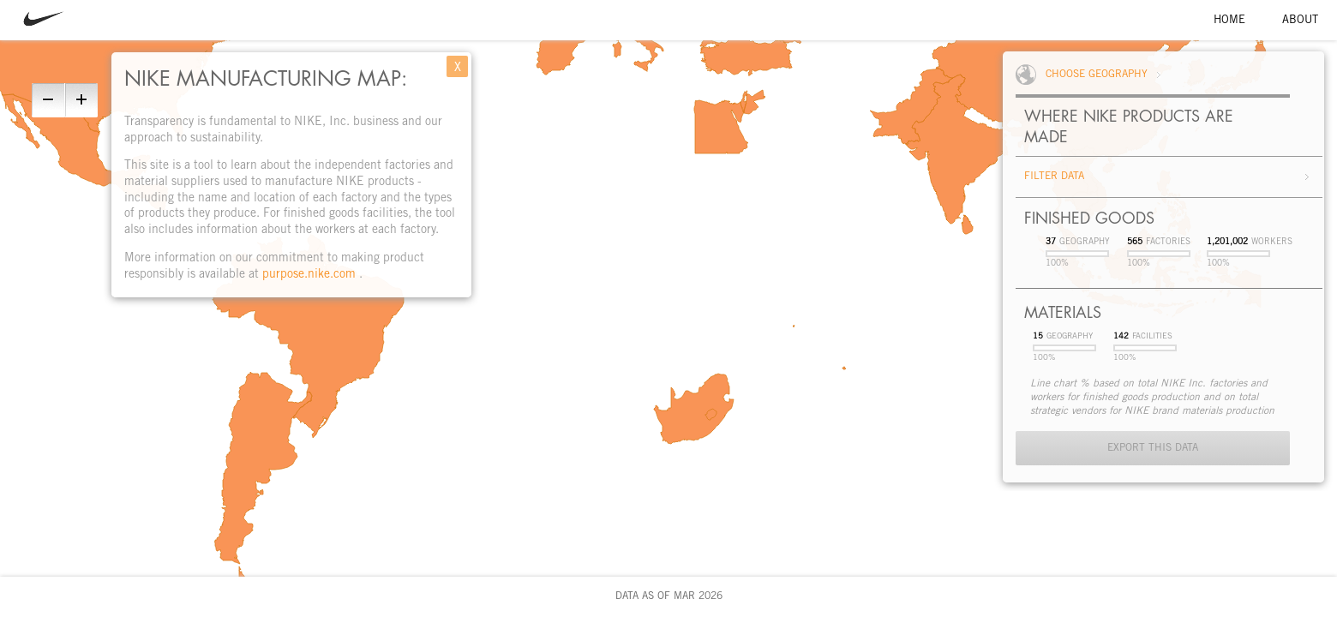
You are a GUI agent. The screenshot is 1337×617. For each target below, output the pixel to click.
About (1300, 21)
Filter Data (1054, 176)
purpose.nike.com (310, 275)
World (1031, 74)
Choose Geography (1097, 74)
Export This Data (1152, 448)
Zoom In (81, 99)
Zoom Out (47, 99)
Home (1229, 21)
